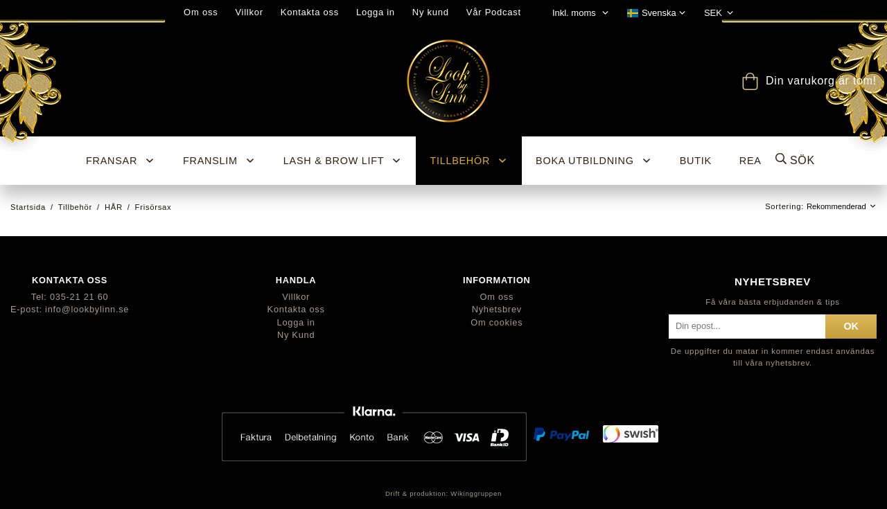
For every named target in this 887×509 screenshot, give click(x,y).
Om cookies (496, 322)
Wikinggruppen (476, 493)
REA (750, 160)
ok (851, 326)
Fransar (120, 160)
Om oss (201, 12)
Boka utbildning (594, 160)
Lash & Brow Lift (343, 160)
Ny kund (430, 12)
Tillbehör (469, 160)
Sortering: (786, 206)
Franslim (219, 160)
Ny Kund (296, 335)
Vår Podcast (493, 12)
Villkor (249, 12)
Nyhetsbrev (497, 309)
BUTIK (696, 160)
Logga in (375, 12)
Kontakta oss (310, 12)
